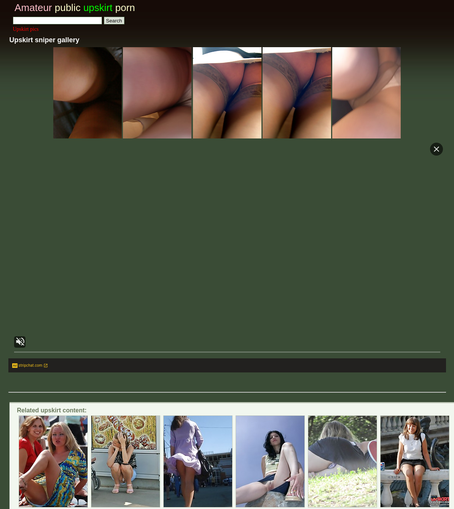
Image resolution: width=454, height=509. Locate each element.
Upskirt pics (26, 29)
